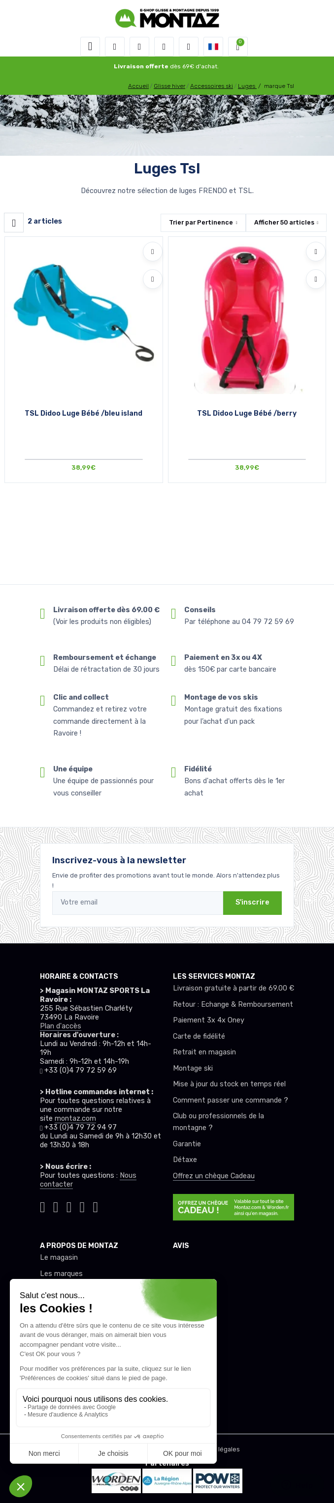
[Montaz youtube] (82, 1205)
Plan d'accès (60, 1026)
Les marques (61, 1274)
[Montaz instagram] (56, 1205)
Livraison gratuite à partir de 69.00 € (233, 988)
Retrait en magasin (204, 1052)
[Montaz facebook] (69, 1205)
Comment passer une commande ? (230, 1100)
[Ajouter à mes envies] (153, 251)
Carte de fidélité (199, 1036)
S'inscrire (252, 902)
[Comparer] (153, 279)
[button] (115, 47)
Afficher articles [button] (284, 222)
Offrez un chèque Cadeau (214, 1176)
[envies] (164, 47)
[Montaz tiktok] (42, 1205)
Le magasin (59, 1257)
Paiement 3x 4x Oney (208, 1020)
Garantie (187, 1144)
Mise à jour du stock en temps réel (229, 1084)
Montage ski (193, 1068)
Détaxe (185, 1160)
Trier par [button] (201, 222)
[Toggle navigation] (90, 47)
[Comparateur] (189, 47)
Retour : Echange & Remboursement (233, 1004)
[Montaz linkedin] (95, 1205)
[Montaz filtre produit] (14, 222)
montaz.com (75, 1118)
